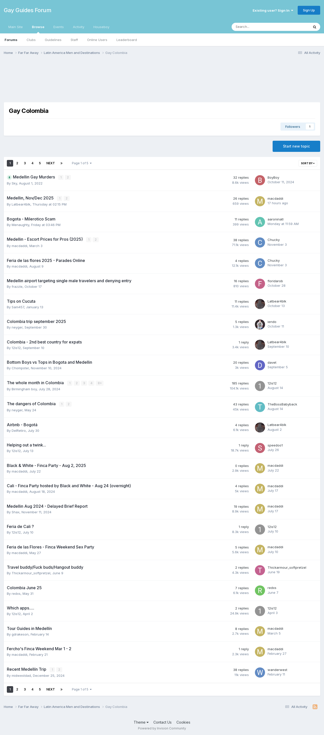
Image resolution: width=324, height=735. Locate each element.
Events (58, 27)
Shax (15, 511)
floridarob (275, 280)
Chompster (20, 367)
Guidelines (53, 40)
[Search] (257, 27)
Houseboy (101, 27)
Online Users (97, 40)
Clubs (31, 40)
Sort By (308, 163)
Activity (78, 27)
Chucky (274, 239)
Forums (11, 40)
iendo (272, 321)
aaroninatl (276, 219)
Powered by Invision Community (162, 727)
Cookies (183, 721)
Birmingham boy (24, 388)
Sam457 (18, 306)
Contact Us (162, 721)
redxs (16, 593)
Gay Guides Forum (27, 10)
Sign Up (309, 10)
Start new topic (296, 146)
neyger (17, 327)
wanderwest (277, 669)
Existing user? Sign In (273, 10)
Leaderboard (126, 40)
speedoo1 (275, 444)
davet (272, 362)
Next (50, 163)
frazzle (17, 286)
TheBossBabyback (282, 403)
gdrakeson (20, 633)
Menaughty (20, 224)
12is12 (16, 347)
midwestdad (21, 675)
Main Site (15, 27)
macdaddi (275, 198)
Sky (14, 183)
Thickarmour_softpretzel (31, 572)
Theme (141, 721)
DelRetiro (19, 430)
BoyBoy (273, 177)
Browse (38, 29)
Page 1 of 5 (82, 163)
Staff (74, 40)
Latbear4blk (21, 204)
